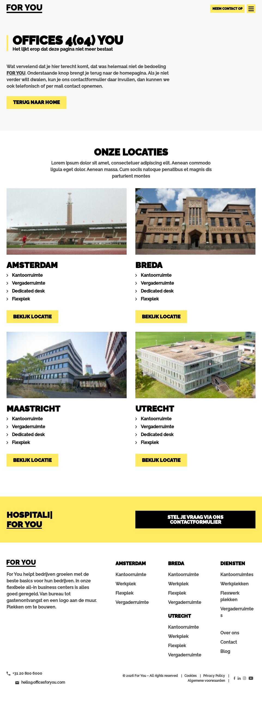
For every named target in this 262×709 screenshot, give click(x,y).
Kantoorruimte (27, 275)
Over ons (229, 632)
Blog (225, 651)
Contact (228, 642)
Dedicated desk (28, 291)
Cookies (190, 676)
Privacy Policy (214, 676)
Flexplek (21, 299)
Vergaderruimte (28, 283)
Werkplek (125, 583)
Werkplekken (234, 583)
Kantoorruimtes (236, 574)
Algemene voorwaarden (206, 681)
